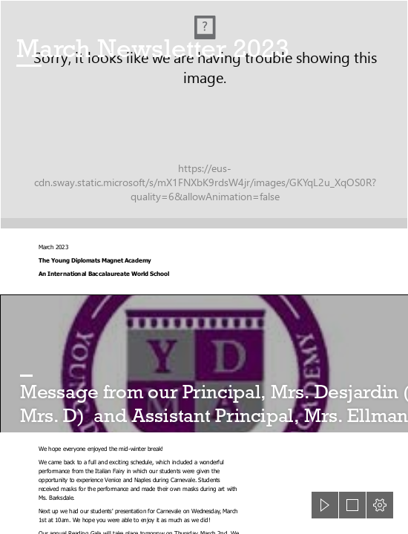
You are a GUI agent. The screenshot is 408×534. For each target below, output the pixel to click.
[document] (204, 267)
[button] (325, 505)
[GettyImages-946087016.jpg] (204, 114)
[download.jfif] (204, 363)
